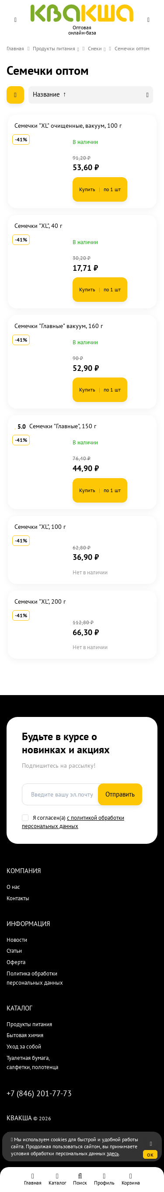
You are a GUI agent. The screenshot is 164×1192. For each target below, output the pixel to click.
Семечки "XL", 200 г (40, 601)
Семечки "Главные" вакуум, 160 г (58, 326)
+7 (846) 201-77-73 (39, 1093)
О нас (13, 887)
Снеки (95, 48)
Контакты (18, 898)
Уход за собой (24, 1046)
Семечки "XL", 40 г (38, 226)
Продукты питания (54, 48)
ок (150, 1154)
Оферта (16, 962)
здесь (113, 1153)
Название (49, 94)
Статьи (14, 950)
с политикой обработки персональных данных (73, 822)
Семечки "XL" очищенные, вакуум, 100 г (68, 125)
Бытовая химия (25, 1035)
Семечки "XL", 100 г (40, 527)
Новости (17, 940)
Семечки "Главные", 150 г (62, 426)
